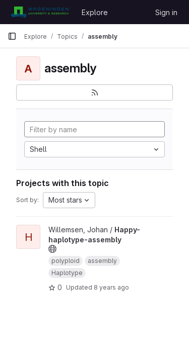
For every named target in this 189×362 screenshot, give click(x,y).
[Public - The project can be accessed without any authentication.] (52, 249)
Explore (95, 12)
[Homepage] (40, 12)
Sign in (166, 12)
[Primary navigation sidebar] (12, 36)
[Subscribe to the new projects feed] (94, 92)
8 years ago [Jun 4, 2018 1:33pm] (111, 287)
